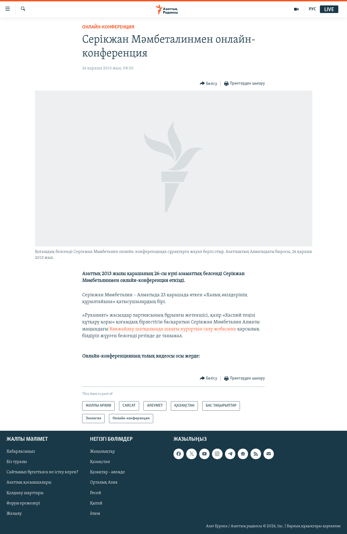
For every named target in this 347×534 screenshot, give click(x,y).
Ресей (95, 493)
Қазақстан (100, 462)
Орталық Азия (103, 483)
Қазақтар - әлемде (107, 472)
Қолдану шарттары (25, 493)
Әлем (95, 514)
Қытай (96, 503)
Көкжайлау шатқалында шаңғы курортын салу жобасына (173, 329)
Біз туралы (17, 462)
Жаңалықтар (102, 452)
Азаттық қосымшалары (29, 483)
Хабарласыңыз (21, 452)
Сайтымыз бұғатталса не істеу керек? (42, 472)
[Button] (208, 83)
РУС (312, 9)
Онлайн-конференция (108, 27)
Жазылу (14, 514)
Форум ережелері (23, 503)
